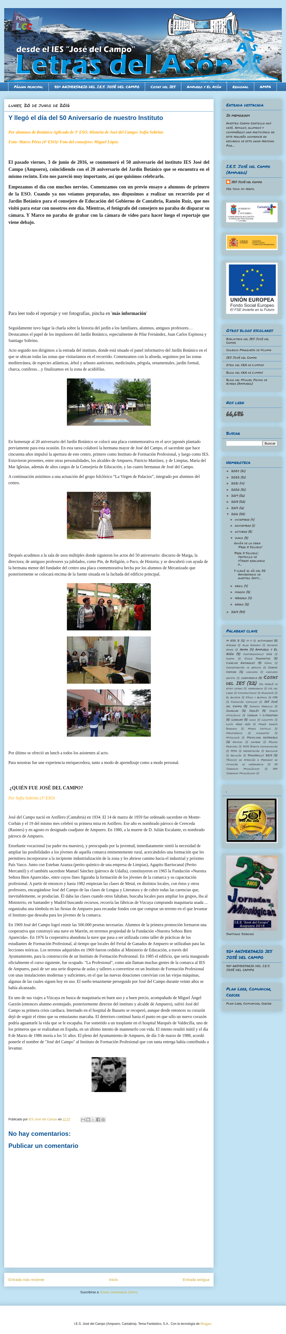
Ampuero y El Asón (204, 86)
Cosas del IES (163, 86)
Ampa (244, 649)
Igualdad (232, 711)
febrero (241, 598)
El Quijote (233, 697)
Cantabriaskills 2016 (257, 654)
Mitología (233, 737)
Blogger (205, 1324)
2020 (236, 489)
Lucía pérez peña (238, 724)
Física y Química (256, 697)
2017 (235, 508)
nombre (255, 742)
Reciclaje (272, 751)
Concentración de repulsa (243, 667)
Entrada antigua (196, 1280)
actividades (265, 640)
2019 (235, 495)
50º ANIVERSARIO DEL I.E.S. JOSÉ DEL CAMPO (96, 86)
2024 (235, 471)
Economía (268, 693)
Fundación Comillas (244, 702)
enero (240, 604)
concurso (252, 672)
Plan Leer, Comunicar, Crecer (249, 1003)
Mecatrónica (234, 733)
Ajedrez (231, 645)
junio (239, 538)
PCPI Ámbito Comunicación (260, 746)
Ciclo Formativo (258, 658)
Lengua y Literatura (262, 715)
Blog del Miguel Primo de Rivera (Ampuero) (246, 382)
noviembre (243, 525)
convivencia (249, 678)
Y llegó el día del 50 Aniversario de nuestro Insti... (250, 574)
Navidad (237, 742)
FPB (275, 697)
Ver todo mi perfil (240, 189)
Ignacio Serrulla (261, 706)
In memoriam (238, 115)
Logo (252, 719)
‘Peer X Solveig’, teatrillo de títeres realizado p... (249, 559)
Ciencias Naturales (240, 663)
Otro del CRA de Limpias (245, 365)
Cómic (268, 663)
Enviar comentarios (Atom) (118, 1292)
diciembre (243, 519)
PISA (234, 751)
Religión (236, 755)
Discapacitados (247, 693)
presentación (251, 751)
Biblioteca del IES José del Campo (247, 341)
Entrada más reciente (26, 1280)
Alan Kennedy (251, 645)
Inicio (113, 1280)
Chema (230, 658)
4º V (249, 640)
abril (239, 586)
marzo (240, 592)
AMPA (265, 86)
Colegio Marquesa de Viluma (248, 350)
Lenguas (237, 719)
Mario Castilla (259, 728)
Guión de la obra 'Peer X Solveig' (248, 545)
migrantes (262, 733)
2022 (236, 477)
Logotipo (267, 719)
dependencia (255, 688)
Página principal (28, 86)
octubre (241, 531)
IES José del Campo (246, 182)
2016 (235, 514)
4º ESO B (233, 640)
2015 (235, 612)
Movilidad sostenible (262, 737)
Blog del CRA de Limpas (244, 372)
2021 (235, 483)
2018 (235, 501)
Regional (240, 86)
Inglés (254, 711)
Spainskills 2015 (260, 755)
